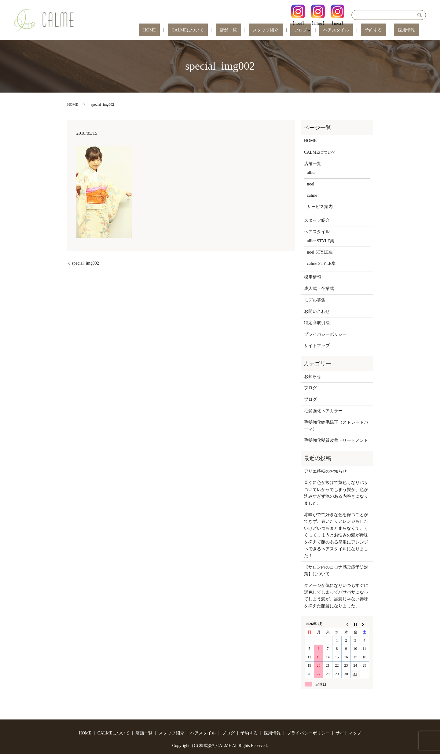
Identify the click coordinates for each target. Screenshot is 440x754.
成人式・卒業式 (319, 288)
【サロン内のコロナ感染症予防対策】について (336, 570)
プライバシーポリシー (325, 334)
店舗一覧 (269, 30)
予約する (385, 30)
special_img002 (85, 263)
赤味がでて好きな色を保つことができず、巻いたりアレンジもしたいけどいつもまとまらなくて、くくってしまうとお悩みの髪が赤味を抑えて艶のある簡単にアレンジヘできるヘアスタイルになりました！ (336, 535)
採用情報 (410, 30)
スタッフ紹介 (298, 30)
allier (311, 172)
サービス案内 (320, 206)
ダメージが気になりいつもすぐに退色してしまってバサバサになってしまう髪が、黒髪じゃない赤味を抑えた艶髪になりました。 (336, 595)
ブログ (325, 30)
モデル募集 (314, 300)
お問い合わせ (317, 311)
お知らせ (312, 376)
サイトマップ (317, 345)
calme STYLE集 (321, 263)
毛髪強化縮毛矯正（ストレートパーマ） (336, 425)
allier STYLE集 (321, 241)
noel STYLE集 (320, 252)
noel (310, 184)
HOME (207, 30)
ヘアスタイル (356, 30)
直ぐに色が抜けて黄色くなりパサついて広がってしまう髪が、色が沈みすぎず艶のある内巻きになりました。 (336, 492)
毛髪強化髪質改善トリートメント (336, 440)
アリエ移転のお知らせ (325, 471)
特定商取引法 (317, 322)
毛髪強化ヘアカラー (323, 410)
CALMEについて (237, 30)
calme (312, 195)
